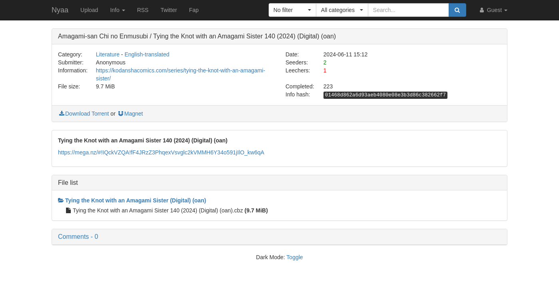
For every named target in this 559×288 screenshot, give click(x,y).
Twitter (168, 10)
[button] (292, 10)
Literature (108, 54)
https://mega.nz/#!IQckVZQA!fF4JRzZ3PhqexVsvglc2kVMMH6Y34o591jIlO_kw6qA (161, 152)
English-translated (146, 54)
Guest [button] (492, 10)
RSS (143, 10)
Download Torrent (83, 113)
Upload (89, 10)
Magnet (130, 113)
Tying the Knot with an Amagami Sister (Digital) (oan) (132, 200)
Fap (194, 10)
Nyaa (60, 10)
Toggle (294, 257)
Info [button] (117, 10)
